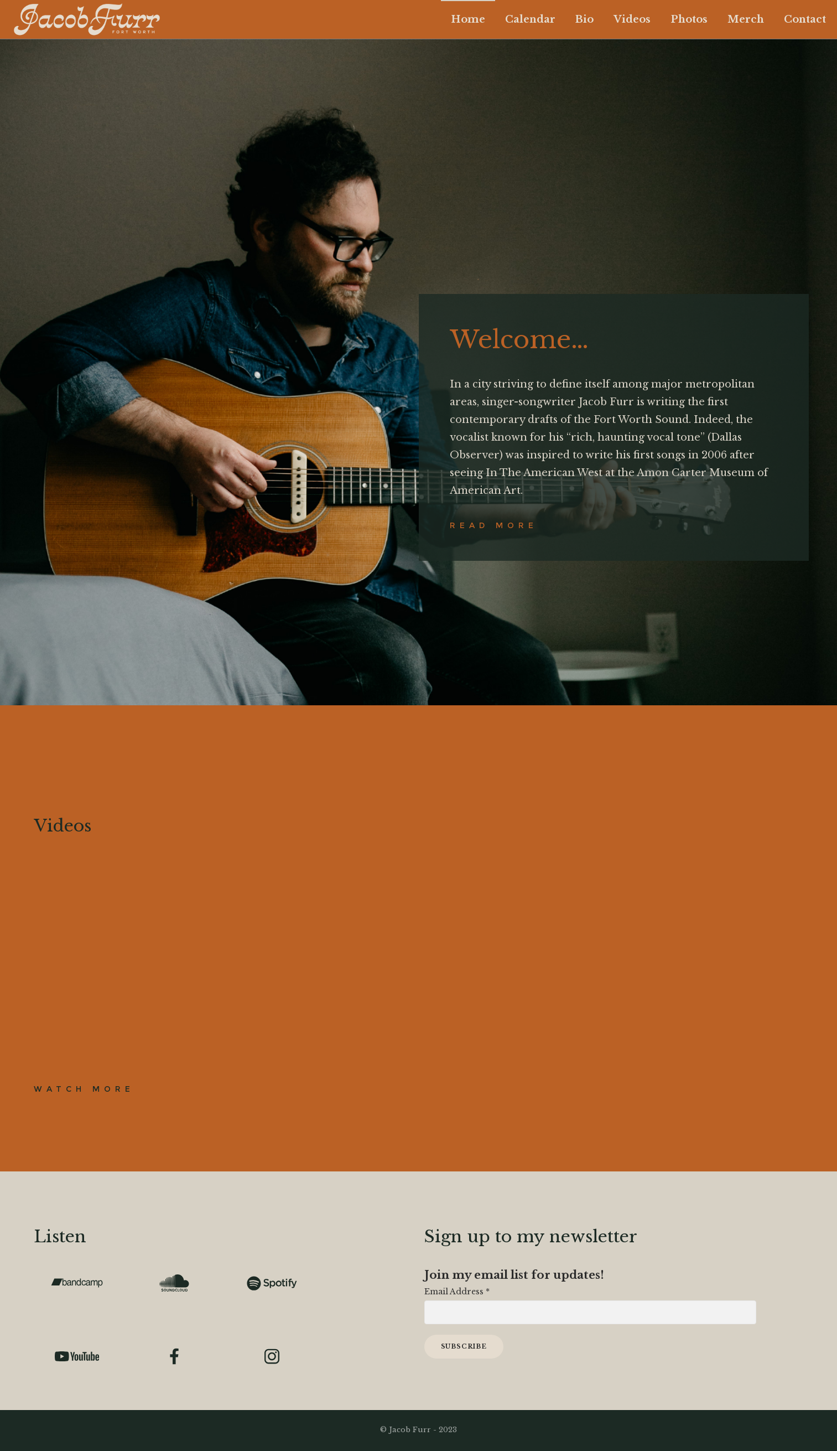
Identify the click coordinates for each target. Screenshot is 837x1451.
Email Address (457, 1292)
